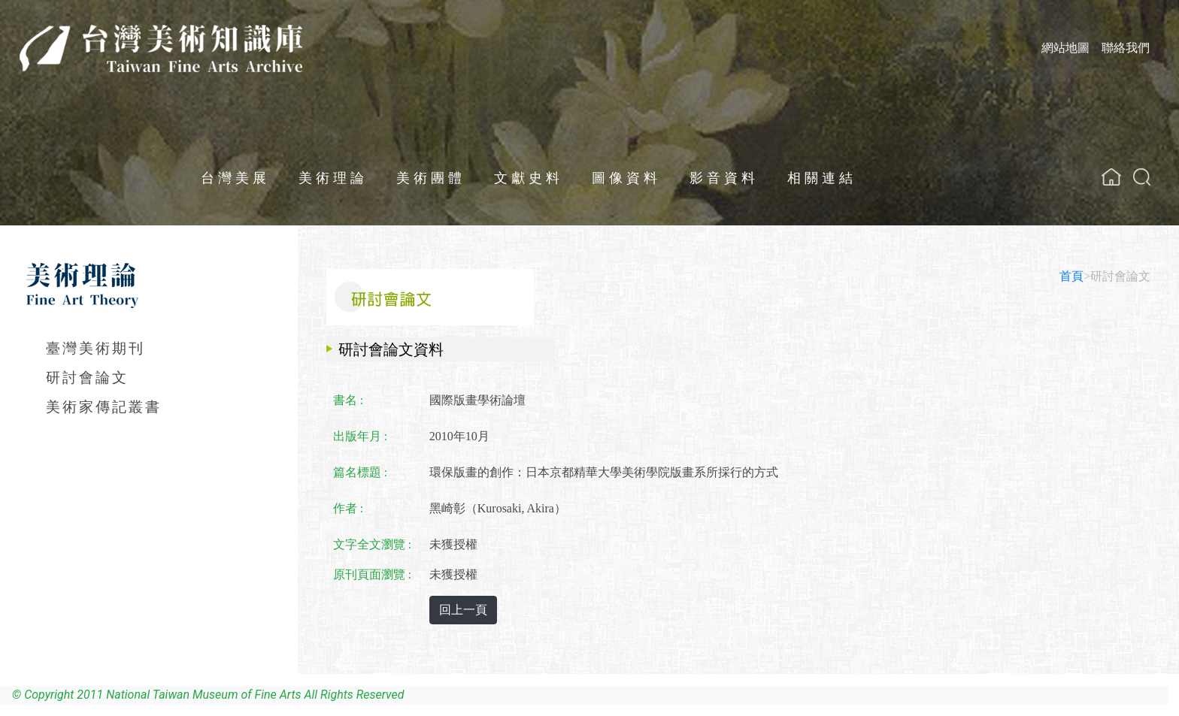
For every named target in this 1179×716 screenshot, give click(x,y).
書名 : (348, 400)
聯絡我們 (1126, 48)
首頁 (1071, 276)
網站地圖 (1065, 48)
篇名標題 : (360, 472)
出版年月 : (360, 436)
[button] (1141, 177)
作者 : (348, 508)
